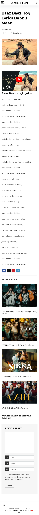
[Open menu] (4, 505)
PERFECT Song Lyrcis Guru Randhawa (18, 345)
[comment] (19, 442)
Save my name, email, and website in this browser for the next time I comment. (17, 477)
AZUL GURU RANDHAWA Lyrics (15, 408)
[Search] (35, 2)
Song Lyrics (17, 33)
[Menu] (2, 2)
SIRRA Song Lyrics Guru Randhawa (16, 377)
